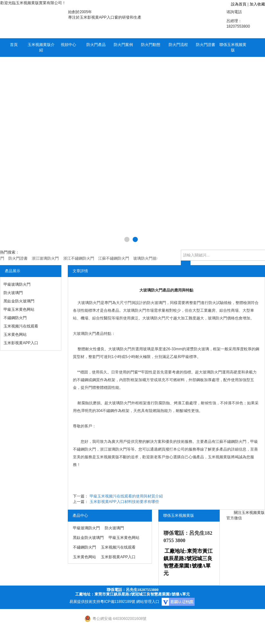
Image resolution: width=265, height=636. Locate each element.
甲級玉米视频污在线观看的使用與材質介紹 (126, 496)
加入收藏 (257, 4)
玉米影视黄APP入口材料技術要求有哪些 (124, 501)
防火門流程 (178, 44)
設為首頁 (238, 4)
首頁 (14, 44)
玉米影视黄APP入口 (21, 343)
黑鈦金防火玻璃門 (19, 301)
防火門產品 (96, 44)
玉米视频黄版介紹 (41, 47)
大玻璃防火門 (89, 302)
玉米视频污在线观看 (21, 326)
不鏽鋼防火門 (15, 318)
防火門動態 (150, 44)
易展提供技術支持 (84, 601)
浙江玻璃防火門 (113, 449)
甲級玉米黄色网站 (19, 309)
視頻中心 (68, 44)
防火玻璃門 (13, 293)
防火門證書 (205, 44)
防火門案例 (123, 44)
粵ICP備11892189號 (117, 601)
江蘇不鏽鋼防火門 (231, 441)
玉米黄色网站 (15, 334)
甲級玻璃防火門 (17, 284)
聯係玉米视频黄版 (232, 47)
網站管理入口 (147, 601)
